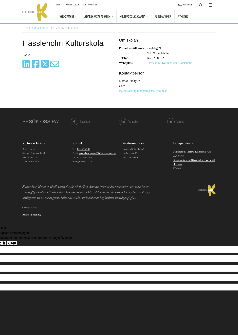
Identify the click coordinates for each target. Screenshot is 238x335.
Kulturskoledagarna (132, 16)
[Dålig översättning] (12, 243)
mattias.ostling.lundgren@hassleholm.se (143, 90)
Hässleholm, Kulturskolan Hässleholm (169, 63)
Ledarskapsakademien (97, 16)
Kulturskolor (72, 4)
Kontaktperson (132, 73)
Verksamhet (66, 16)
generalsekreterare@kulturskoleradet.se (97, 153)
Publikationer (163, 16)
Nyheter (183, 16)
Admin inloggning (31, 214)
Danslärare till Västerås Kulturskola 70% (192, 152)
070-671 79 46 (83, 149)
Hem (25, 28)
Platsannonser (90, 4)
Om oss (59, 4)
